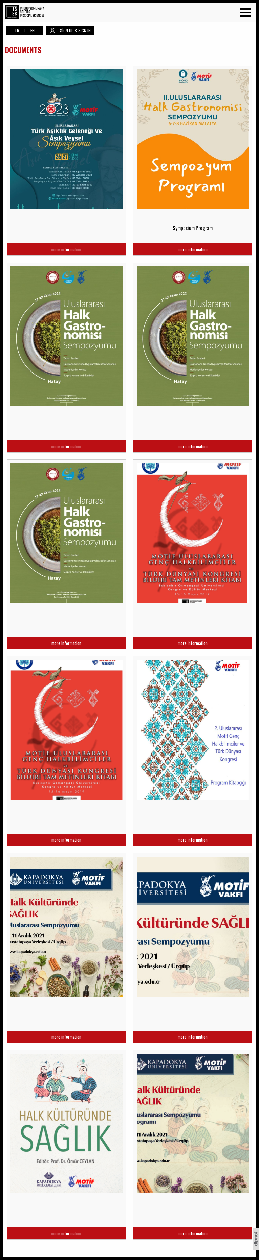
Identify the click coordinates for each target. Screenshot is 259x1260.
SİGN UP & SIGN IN (75, 30)
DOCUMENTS (23, 50)
